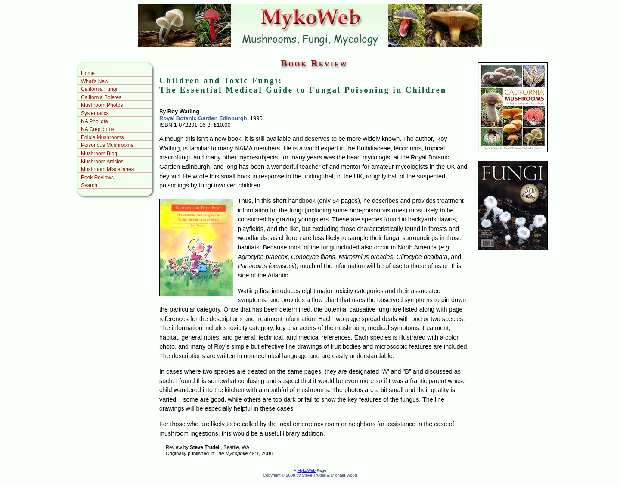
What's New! (95, 81)
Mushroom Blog (99, 153)
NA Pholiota (94, 121)
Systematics (95, 113)
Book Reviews (97, 177)
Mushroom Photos (102, 105)
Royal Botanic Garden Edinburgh (203, 118)
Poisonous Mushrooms (107, 145)
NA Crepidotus (97, 129)
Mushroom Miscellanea (107, 169)
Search (89, 185)
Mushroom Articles (102, 162)
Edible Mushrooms (102, 137)
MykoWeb (306, 470)
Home (88, 73)
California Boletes (101, 97)
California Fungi (99, 89)
